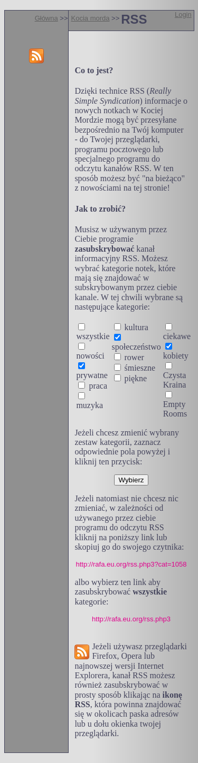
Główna (46, 18)
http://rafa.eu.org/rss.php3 (131, 619)
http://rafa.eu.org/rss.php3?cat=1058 (131, 564)
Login (183, 14)
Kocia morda (90, 18)
